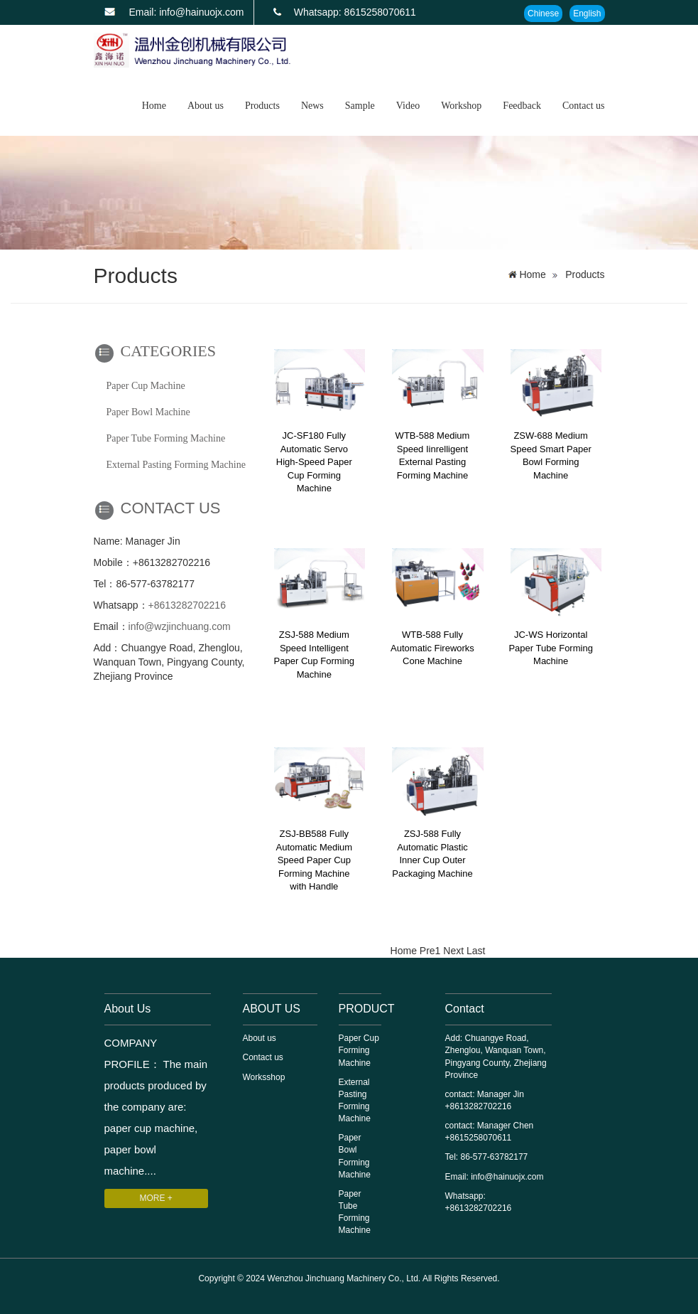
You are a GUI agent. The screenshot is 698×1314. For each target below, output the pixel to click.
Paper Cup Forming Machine (359, 1050)
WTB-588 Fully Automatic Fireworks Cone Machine (432, 647)
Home (154, 105)
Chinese (543, 13)
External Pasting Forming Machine (176, 464)
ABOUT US (272, 1009)
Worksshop (264, 1077)
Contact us (583, 105)
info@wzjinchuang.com (180, 626)
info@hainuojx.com (507, 1177)
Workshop (461, 105)
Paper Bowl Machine (148, 412)
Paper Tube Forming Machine (166, 438)
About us (205, 105)
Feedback (522, 105)
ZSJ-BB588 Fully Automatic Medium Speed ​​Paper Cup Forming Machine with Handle (314, 860)
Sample (360, 105)
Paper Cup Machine (146, 385)
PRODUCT (367, 1009)
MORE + (156, 1198)
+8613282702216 (187, 605)
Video (408, 105)
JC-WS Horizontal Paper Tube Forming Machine (550, 647)
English (587, 13)
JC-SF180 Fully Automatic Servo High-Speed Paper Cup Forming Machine (314, 461)
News (312, 105)
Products (262, 105)
